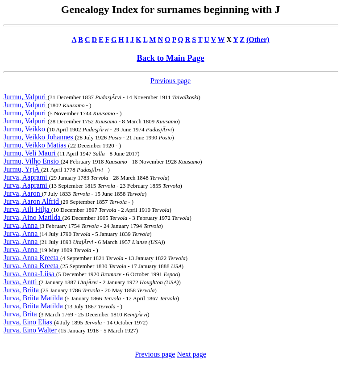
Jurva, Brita (21, 314)
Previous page (170, 80)
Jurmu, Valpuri (26, 97)
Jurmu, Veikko (25, 129)
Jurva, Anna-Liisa (30, 274)
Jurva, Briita (22, 290)
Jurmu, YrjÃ (22, 169)
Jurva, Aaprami (26, 177)
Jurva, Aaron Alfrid (32, 201)
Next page (191, 354)
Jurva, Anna (21, 225)
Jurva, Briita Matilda (34, 298)
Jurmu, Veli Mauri (31, 153)
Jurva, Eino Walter (31, 330)
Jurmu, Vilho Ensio (32, 161)
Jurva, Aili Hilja (27, 209)
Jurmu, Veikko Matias (36, 145)
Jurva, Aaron (23, 193)
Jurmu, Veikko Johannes (39, 137)
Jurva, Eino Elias (29, 322)
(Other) (258, 39)
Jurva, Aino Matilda (33, 217)
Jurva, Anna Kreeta (32, 257)
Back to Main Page (170, 58)
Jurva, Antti (21, 282)
